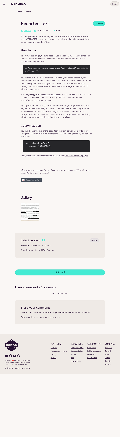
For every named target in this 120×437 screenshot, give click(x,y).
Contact (108, 414)
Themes (28, 12)
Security (108, 424)
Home (19, 12)
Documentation (77, 414)
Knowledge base (77, 411)
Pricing (53, 417)
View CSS (94, 303)
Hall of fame (92, 421)
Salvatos (26, 93)
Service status (76, 424)
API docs (74, 417)
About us (108, 411)
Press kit (108, 427)
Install (99, 86)
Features (54, 411)
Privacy (107, 417)
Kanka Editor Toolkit (51, 157)
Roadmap (91, 417)
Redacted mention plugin (76, 218)
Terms (107, 421)
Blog (72, 421)
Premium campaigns (59, 414)
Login (114, 4)
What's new (91, 411)
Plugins (53, 421)
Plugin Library (18, 3)
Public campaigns (94, 414)
